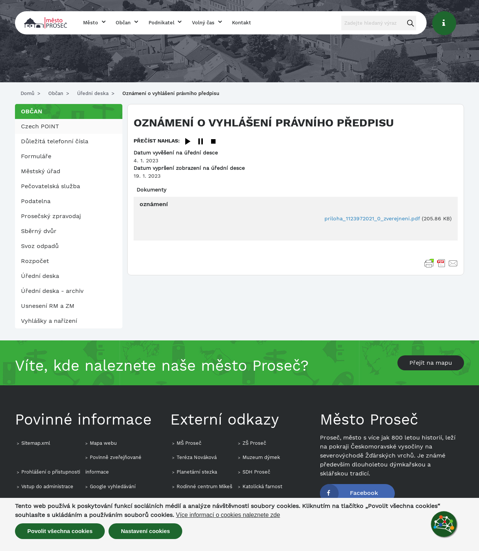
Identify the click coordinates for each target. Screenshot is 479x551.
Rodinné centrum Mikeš (204, 486)
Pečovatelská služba (50, 186)
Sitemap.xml (35, 443)
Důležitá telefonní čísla (54, 141)
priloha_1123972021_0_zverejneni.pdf (372, 218)
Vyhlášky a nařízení (49, 320)
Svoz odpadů (40, 246)
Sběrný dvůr (39, 231)
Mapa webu (103, 443)
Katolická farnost (262, 486)
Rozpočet (35, 260)
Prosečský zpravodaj (51, 216)
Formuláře (36, 156)
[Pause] (200, 142)
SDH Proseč (256, 472)
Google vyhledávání (112, 486)
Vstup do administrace (47, 486)
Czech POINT (40, 126)
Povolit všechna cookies (59, 531)
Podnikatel (161, 22)
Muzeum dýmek (261, 457)
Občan (123, 22)
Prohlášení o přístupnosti (50, 472)
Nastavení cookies (145, 531)
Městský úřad (40, 171)
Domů (27, 93)
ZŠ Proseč (254, 443)
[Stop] (213, 142)
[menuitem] (68, 126)
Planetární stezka (197, 472)
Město (90, 22)
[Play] (187, 142)
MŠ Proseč (189, 443)
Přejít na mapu (430, 362)
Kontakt (241, 22)
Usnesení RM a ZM (47, 305)
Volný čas (203, 22)
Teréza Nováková (197, 457)
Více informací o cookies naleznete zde (228, 515)
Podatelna (36, 201)
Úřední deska (93, 93)
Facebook (364, 492)
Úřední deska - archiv (52, 290)
